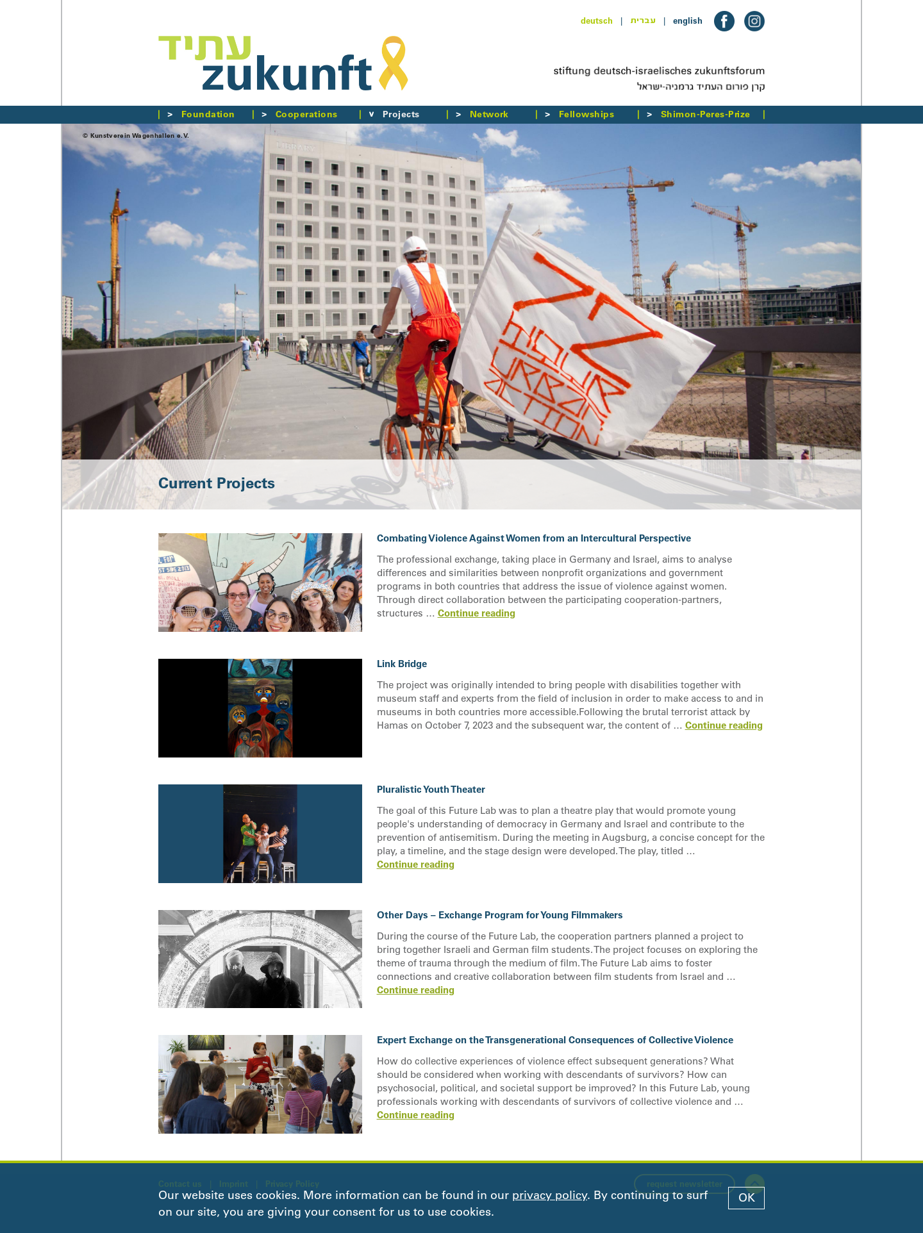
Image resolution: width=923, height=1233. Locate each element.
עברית (643, 20)
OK (746, 1198)
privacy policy (549, 1195)
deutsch (597, 20)
